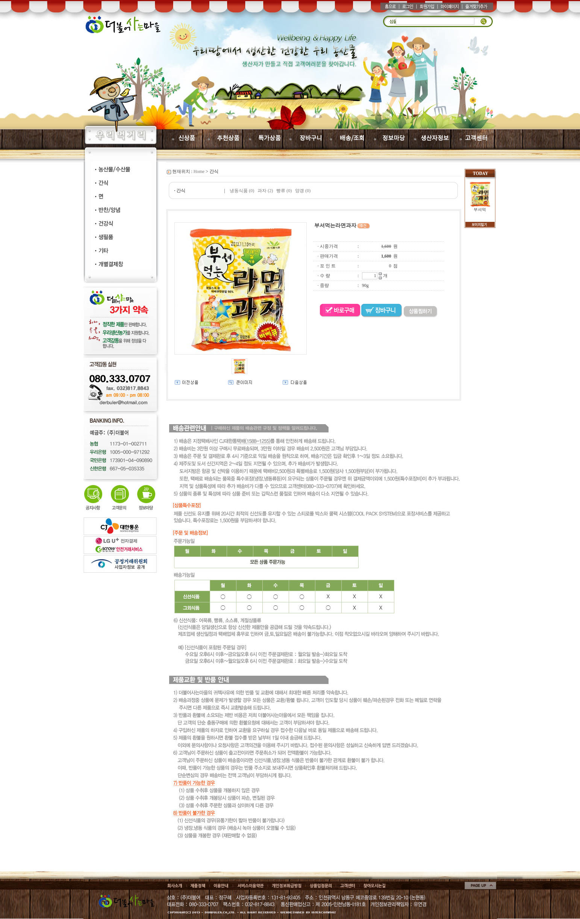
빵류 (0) (284, 190)
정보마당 (393, 138)
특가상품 (269, 138)
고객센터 (476, 138)
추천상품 (228, 138)
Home (199, 171)
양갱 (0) (302, 190)
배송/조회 (352, 138)
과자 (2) (265, 190)
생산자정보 (435, 138)
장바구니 (311, 138)
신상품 (186, 138)
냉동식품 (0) (242, 190)
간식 (213, 171)
